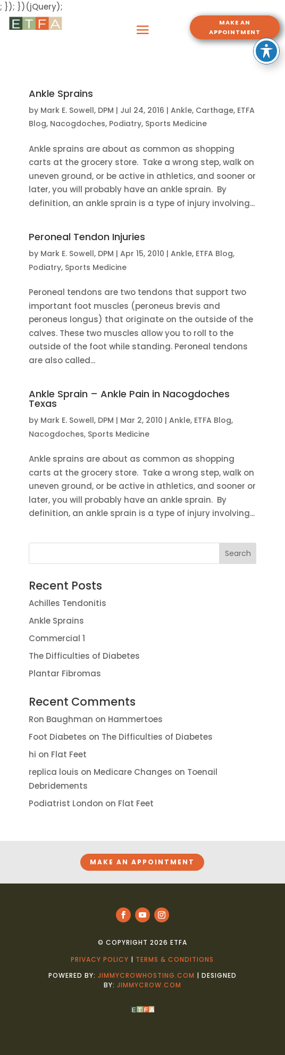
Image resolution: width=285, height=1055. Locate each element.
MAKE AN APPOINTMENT (235, 27)
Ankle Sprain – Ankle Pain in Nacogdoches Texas (129, 398)
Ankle (181, 110)
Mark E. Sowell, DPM (77, 110)
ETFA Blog (214, 253)
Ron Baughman (61, 719)
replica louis (54, 772)
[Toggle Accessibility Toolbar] (266, 16)
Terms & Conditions (175, 959)
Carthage (214, 110)
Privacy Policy (100, 959)
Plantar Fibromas (65, 673)
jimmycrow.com (149, 984)
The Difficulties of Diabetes (84, 655)
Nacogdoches (77, 123)
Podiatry (125, 123)
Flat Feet (69, 754)
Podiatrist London (66, 803)
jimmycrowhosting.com (146, 975)
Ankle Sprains (61, 93)
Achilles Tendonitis (67, 603)
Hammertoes (135, 719)
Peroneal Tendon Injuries (87, 236)
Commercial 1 (57, 638)
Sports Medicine (176, 123)
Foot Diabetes (58, 736)
